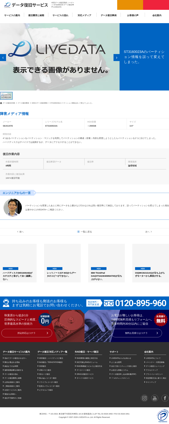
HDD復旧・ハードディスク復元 (51, 358)
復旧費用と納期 (36, 15)
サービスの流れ (60, 15)
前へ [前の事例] (21, 232)
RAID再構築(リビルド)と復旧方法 (89, 366)
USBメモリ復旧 (45, 370)
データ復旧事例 (108, 15)
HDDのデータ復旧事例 (39, 103)
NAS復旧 (42, 362)
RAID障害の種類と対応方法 (87, 358)
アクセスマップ (152, 370)
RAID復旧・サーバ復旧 (86, 352)
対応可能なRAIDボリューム (87, 362)
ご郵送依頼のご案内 (12, 386)
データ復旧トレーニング (155, 366)
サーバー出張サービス (85, 378)
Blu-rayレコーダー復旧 (47, 378)
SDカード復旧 (44, 374)
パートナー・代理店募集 (155, 362)
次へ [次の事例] (147, 232)
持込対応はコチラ (26, 333)
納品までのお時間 (11, 366)
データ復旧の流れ (11, 374)
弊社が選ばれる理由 (12, 362)
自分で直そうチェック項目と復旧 (124, 366)
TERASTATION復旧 (55, 362)
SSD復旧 (42, 366)
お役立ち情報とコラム (119, 370)
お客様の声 (132, 15)
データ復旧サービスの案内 (16, 352)
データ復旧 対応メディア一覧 (52, 352)
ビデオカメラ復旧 (46, 390)
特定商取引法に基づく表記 (156, 378)
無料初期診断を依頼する (14, 370)
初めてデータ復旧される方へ (15, 358)
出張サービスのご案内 (13, 390)
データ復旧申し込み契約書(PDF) (123, 374)
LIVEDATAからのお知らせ (121, 358)
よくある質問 (116, 362)
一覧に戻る (86, 232)
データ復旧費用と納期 (13, 378)
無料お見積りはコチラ (136, 333)
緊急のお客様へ (10, 394)
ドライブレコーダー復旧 (48, 382)
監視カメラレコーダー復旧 (49, 386)
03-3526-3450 (107, 414)
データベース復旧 (83, 370)
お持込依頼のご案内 (12, 382)
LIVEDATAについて (153, 358)
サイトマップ (151, 382)
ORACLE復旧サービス (85, 374)
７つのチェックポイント (120, 378)
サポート (114, 352)
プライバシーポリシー (154, 374)
